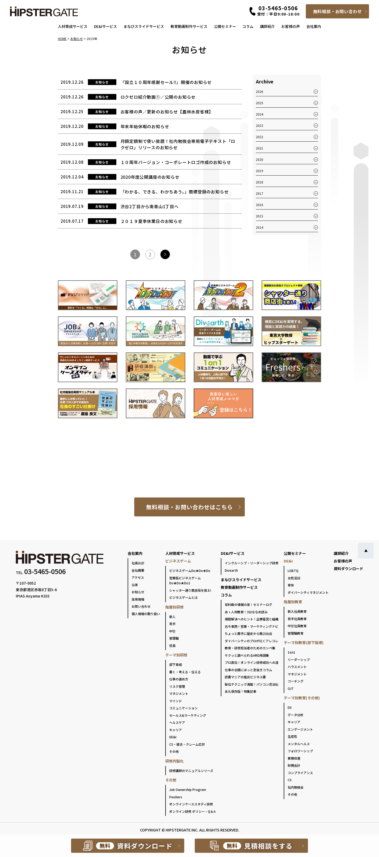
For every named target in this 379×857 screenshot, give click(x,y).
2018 (259, 182)
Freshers (175, 797)
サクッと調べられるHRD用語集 (247, 655)
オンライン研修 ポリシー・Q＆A (192, 811)
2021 (259, 148)
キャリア (175, 730)
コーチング (295, 681)
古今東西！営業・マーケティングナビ (251, 626)
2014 (259, 227)
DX (290, 707)
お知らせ (138, 592)
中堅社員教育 (297, 626)
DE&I (172, 737)
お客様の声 (290, 26)
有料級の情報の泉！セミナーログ (248, 604)
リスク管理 (177, 686)
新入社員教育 (297, 611)
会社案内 (313, 26)
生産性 (292, 736)
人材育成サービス (72, 26)
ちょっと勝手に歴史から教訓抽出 (248, 633)
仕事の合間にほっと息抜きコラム (248, 669)
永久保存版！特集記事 (240, 691)
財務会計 (294, 765)
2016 (259, 204)
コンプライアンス (300, 772)
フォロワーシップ (300, 751)
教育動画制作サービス (189, 26)
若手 (172, 623)
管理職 (174, 638)
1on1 (291, 652)
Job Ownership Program (187, 789)
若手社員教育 (297, 618)
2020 (259, 159)
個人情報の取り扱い (146, 613)
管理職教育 (295, 633)
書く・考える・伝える (185, 672)
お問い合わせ (141, 606)
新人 (172, 616)
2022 (259, 136)
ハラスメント (297, 666)
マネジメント (178, 693)
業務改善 (294, 758)
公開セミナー (225, 26)
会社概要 (138, 570)
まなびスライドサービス (143, 26)
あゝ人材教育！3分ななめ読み (246, 612)
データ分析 (295, 714)
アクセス (138, 577)
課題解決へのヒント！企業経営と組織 (251, 619)
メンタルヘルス (299, 743)
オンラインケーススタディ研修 (191, 804)
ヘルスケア (177, 722)
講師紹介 (267, 26)
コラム (247, 26)
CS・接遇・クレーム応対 (187, 744)
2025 (259, 103)
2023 (259, 125)
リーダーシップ (299, 659)
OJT (291, 688)
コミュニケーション (183, 708)
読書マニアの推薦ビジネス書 (245, 677)
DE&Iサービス (105, 26)
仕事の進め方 (178, 679)
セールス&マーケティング (187, 715)
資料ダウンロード (348, 568)
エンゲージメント (300, 729)
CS (290, 780)
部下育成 (175, 664)
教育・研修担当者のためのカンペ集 (250, 648)
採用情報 (138, 599)
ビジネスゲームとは (183, 597)
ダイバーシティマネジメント (308, 592)
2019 (259, 170)
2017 (259, 193)
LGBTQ (293, 570)
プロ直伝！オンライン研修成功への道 (251, 662)
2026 (259, 91)
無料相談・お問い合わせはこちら (189, 507)
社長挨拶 (138, 563)
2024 (259, 114)
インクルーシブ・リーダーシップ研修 (251, 563)
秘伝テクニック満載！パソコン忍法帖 (251, 684)
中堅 (172, 631)
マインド (175, 701)
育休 (291, 585)
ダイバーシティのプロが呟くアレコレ (251, 641)
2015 (259, 216)
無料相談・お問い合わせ (337, 11)
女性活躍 (294, 578)
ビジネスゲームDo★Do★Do (189, 570)
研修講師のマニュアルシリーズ (191, 770)
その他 (174, 751)
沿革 (135, 584)
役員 (172, 645)
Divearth (231, 570)
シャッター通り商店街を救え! (190, 590)
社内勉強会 (295, 787)
